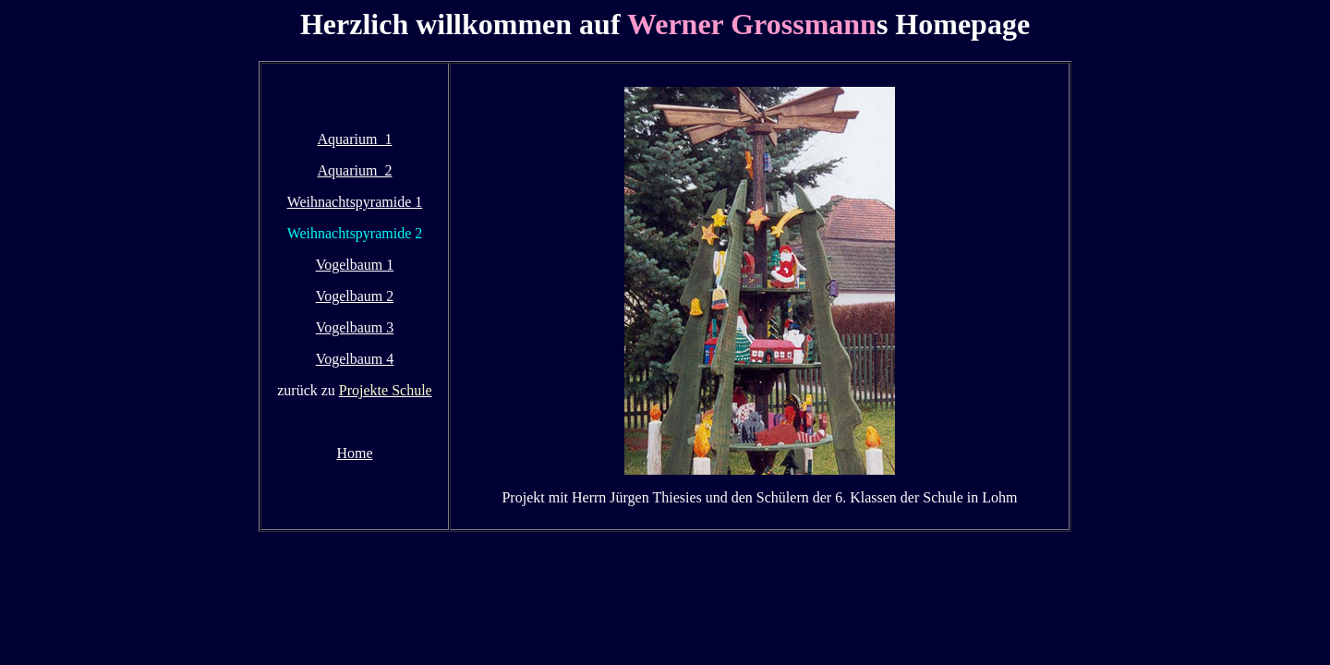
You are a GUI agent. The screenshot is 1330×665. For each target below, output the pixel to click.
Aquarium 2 (355, 170)
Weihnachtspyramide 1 (355, 202)
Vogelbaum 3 (355, 327)
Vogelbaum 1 (355, 264)
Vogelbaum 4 (355, 359)
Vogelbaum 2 (355, 296)
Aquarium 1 (355, 139)
